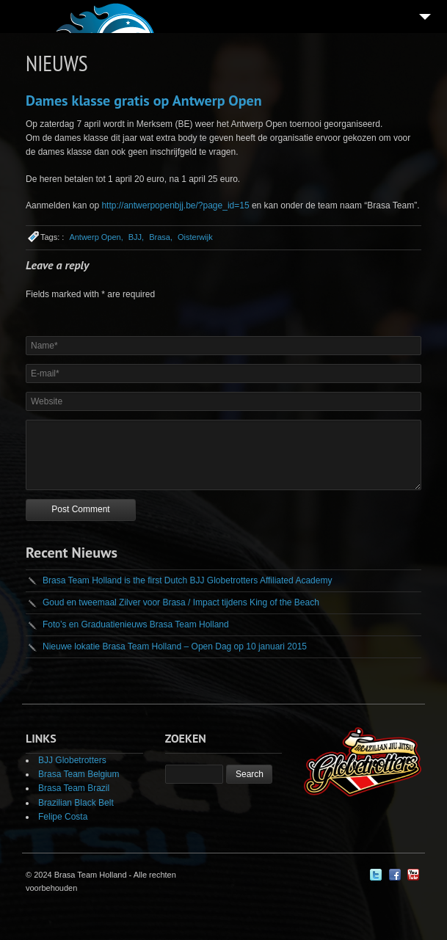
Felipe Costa (62, 817)
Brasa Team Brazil (73, 788)
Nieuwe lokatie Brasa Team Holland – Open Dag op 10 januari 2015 (175, 646)
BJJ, (136, 237)
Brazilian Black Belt (76, 803)
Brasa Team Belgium (79, 774)
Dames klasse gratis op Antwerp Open (144, 100)
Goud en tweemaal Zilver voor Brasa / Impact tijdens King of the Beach (181, 602)
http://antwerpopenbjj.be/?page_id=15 (175, 205)
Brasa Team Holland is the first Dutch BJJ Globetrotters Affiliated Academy (187, 580)
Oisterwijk (195, 237)
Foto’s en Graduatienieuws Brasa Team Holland (136, 624)
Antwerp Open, (96, 237)
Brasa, (160, 237)
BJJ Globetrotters (72, 760)
